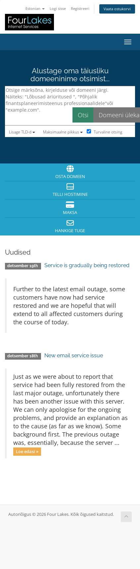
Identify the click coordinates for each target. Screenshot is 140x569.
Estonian (35, 8)
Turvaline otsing (104, 132)
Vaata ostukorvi (117, 8)
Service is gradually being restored (86, 265)
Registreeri (80, 8)
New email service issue (73, 355)
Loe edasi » (27, 451)
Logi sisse (58, 8)
